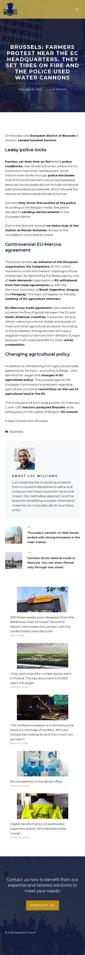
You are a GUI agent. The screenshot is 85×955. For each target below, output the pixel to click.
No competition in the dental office (36, 781)
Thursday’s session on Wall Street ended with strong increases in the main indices (53, 537)
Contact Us (42, 905)
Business (16, 431)
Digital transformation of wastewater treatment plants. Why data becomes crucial (38, 828)
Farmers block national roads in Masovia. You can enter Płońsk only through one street (51, 562)
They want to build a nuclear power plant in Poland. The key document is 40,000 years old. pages (40, 678)
